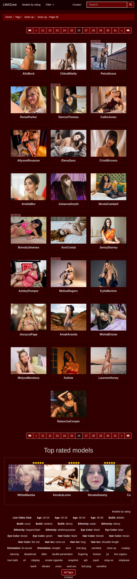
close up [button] (111, 548)
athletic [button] (116, 517)
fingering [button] (83, 554)
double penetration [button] (62, 554)
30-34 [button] (79, 517)
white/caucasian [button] (60, 529)
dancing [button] (14, 554)
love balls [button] (12, 560)
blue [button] (114, 529)
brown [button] (18, 535)
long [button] (77, 542)
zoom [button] (58, 566)
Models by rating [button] (121, 511)
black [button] (90, 529)
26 (79, 30)
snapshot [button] (73, 560)
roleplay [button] (35, 560)
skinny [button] (65, 523)
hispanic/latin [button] (27, 529)
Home (8, 17)
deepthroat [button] (30, 554)
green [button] (42, 535)
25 (71, 30)
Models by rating (31, 4)
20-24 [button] (43, 517)
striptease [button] (124, 560)
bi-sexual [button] (19, 548)
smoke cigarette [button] (54, 560)
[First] (29, 30)
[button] (22, 518)
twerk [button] (33, 566)
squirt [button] (96, 560)
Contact (77, 4)
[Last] (128, 30)
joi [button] (107, 554)
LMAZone (10, 4)
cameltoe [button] (96, 548)
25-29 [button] (61, 517)
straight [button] (48, 548)
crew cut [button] (55, 542)
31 (115, 30)
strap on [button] (108, 560)
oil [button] (24, 560)
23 (57, 30)
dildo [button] (44, 554)
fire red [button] (29, 542)
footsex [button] (97, 554)
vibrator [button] (46, 566)
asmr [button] (68, 548)
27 (86, 30)
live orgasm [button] (120, 554)
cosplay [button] (125, 548)
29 (100, 30)
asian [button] (87, 523)
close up (29, 17)
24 (64, 30)
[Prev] (36, 30)
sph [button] (85, 560)
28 (93, 30)
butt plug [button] (81, 548)
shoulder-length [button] (105, 542)
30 (107, 30)
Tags (18, 17)
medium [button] (44, 523)
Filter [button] (50, 4)
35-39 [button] (97, 517)
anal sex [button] (71, 566)
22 (50, 30)
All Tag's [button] (68, 572)
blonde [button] (93, 535)
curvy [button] (24, 523)
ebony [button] (110, 523)
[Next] (122, 30)
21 (42, 30)
